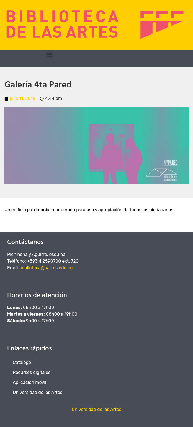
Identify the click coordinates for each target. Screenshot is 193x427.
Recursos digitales (31, 372)
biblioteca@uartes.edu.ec (47, 267)
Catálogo (22, 362)
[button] (49, 54)
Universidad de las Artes (37, 392)
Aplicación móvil (29, 382)
